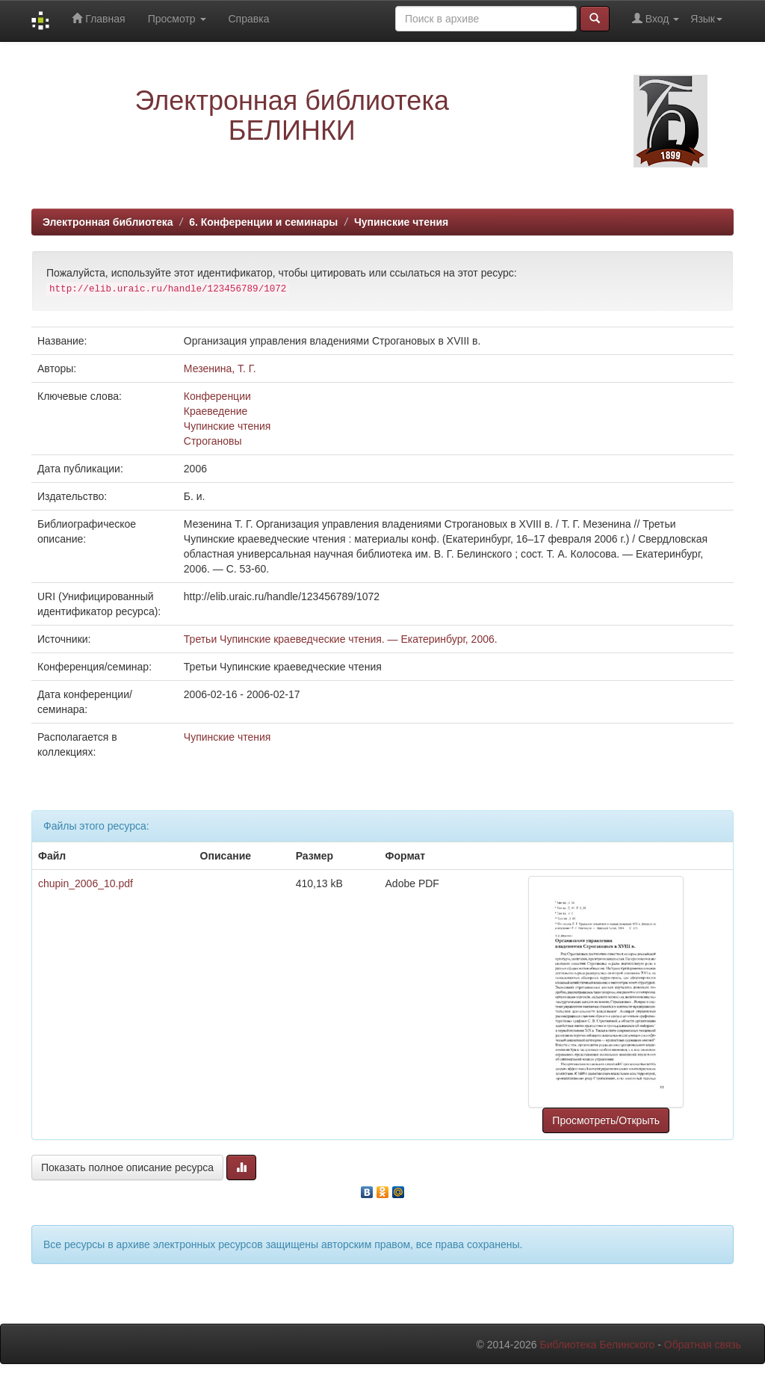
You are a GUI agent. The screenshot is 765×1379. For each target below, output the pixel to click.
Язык (706, 19)
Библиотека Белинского (596, 1345)
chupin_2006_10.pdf (85, 883)
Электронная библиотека (108, 222)
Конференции (217, 396)
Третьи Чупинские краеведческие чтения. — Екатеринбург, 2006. (341, 639)
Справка (249, 19)
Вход (655, 18)
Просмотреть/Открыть (606, 1120)
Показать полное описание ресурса (127, 1167)
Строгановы (213, 441)
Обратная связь (702, 1345)
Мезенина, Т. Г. (220, 368)
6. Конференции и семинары (263, 222)
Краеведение (216, 411)
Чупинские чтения (401, 222)
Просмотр (177, 19)
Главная (98, 18)
